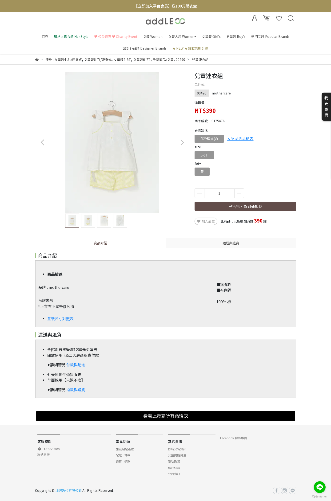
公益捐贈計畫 (177, 455)
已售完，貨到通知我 (245, 206)
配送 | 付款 (123, 455)
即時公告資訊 (177, 449)
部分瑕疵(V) (209, 138)
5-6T (204, 155)
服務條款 (174, 468)
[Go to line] (320, 487)
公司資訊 (174, 474)
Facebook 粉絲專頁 (233, 438)
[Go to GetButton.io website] (319, 496)
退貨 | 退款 (123, 461)
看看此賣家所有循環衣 (165, 415)
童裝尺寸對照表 (60, 319)
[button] (182, 142)
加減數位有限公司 (68, 490)
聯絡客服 (43, 454)
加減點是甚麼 (125, 449)
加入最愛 (206, 221)
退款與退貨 (75, 390)
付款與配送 (75, 365)
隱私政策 (174, 461)
